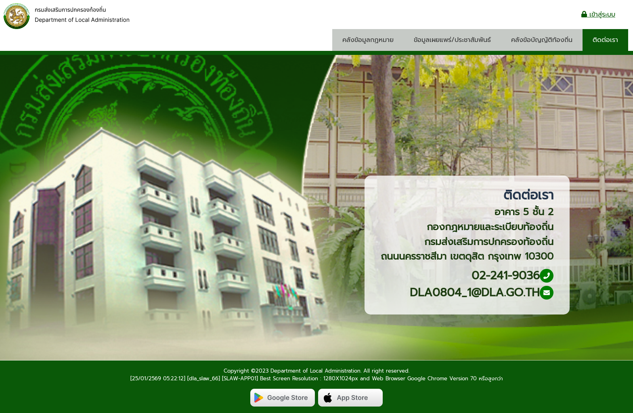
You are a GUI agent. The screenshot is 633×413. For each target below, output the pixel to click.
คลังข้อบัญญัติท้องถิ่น (541, 40)
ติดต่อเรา (605, 40)
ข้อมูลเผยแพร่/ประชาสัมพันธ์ (452, 40)
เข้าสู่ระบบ (598, 14)
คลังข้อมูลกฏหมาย (368, 40)
